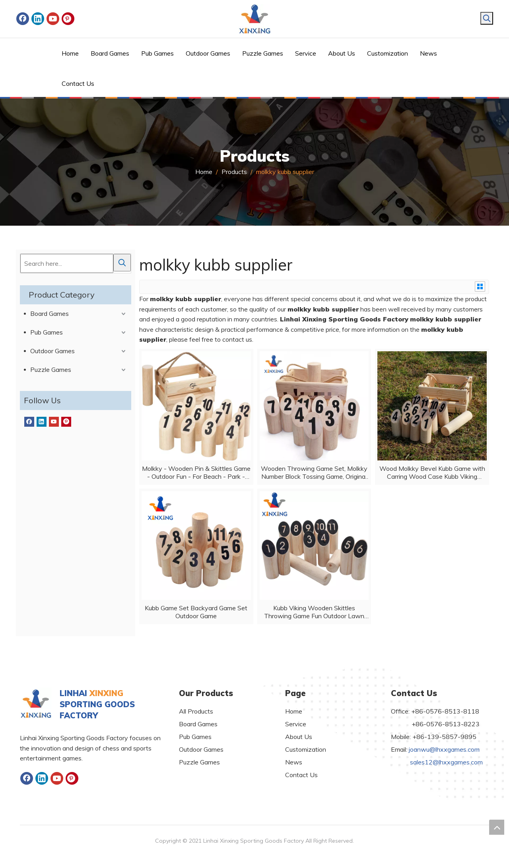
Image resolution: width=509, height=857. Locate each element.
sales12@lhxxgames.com (446, 762)
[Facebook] (22, 18)
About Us (298, 737)
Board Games (49, 313)
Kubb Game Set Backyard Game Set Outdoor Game (196, 612)
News (293, 762)
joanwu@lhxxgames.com (444, 749)
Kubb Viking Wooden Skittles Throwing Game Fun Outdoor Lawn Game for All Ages (314, 612)
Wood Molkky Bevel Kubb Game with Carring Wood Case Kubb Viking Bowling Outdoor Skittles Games (432, 472)
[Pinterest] (68, 18)
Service (295, 724)
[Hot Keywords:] (486, 18)
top (496, 827)
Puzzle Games (50, 369)
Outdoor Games (52, 351)
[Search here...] (66, 263)
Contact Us (301, 775)
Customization (305, 749)
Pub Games (46, 332)
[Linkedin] (37, 18)
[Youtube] (53, 18)
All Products (196, 711)
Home (293, 711)
